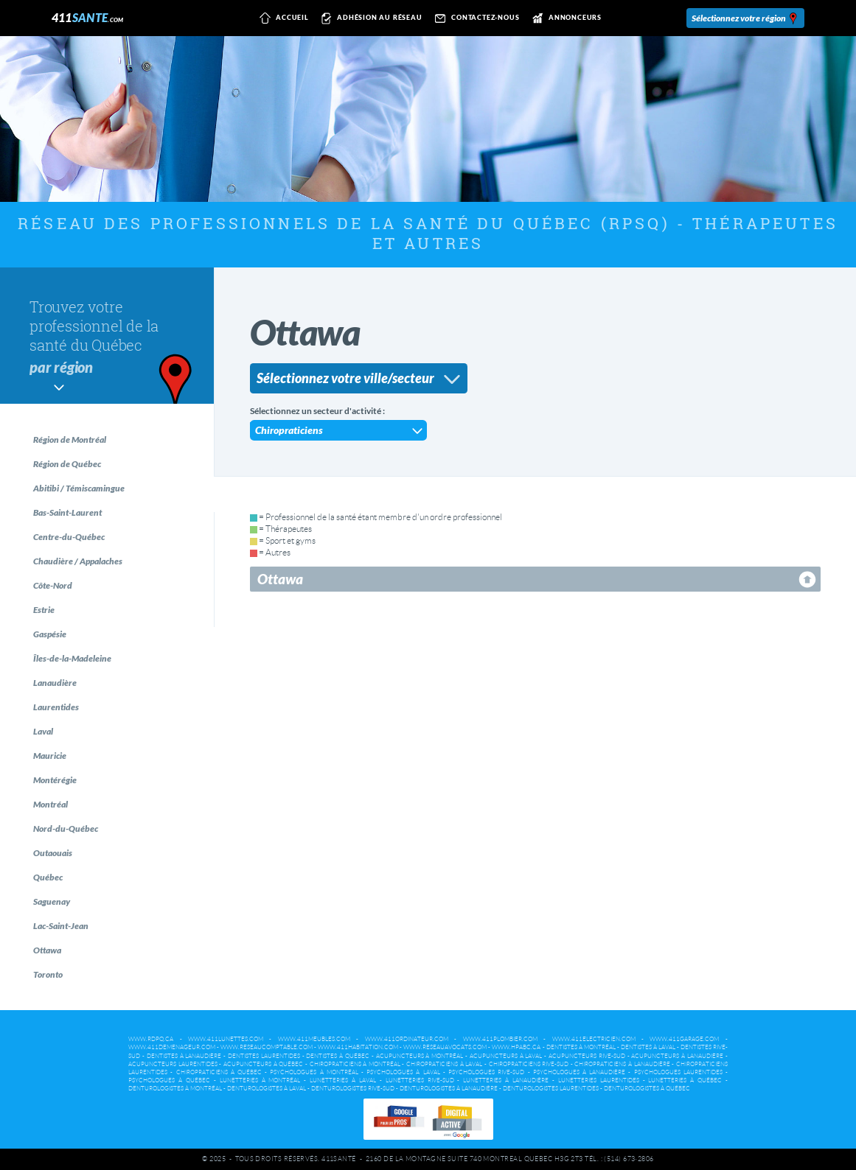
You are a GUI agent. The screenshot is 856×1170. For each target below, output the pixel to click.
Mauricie (49, 755)
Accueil (282, 18)
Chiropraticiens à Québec (219, 1072)
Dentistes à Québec (337, 1056)
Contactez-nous (475, 18)
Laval (43, 731)
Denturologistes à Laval (266, 1088)
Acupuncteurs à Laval (506, 1056)
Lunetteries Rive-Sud (420, 1080)
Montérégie (55, 779)
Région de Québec (67, 463)
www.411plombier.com (500, 1039)
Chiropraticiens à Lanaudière (621, 1064)
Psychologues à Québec (169, 1080)
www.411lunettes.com (225, 1039)
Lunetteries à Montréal (260, 1080)
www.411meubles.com (314, 1039)
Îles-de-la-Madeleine (72, 658)
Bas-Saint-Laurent (67, 512)
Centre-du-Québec (69, 536)
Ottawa (47, 950)
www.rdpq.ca (150, 1039)
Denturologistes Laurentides (551, 1088)
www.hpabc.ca (516, 1047)
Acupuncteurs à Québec (263, 1064)
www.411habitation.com (358, 1047)
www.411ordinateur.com (406, 1039)
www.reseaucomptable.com (266, 1047)
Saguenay (51, 901)
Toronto (48, 974)
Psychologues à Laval (402, 1072)
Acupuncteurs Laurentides (173, 1064)
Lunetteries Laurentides (598, 1080)
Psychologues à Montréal (314, 1072)
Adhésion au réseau (369, 18)
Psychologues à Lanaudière (579, 1072)
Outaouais (52, 852)
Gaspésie (49, 634)
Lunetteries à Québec (685, 1080)
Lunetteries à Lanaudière (506, 1080)
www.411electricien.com (594, 1039)
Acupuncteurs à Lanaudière (677, 1056)
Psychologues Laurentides (678, 1072)
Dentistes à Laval (648, 1047)
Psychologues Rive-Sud (486, 1072)
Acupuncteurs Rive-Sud (587, 1056)
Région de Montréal (69, 439)
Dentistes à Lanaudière (184, 1056)
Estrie (44, 609)
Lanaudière (55, 682)
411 (88, 17)
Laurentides (56, 706)
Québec (48, 877)
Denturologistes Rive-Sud (352, 1088)
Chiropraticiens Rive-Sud (529, 1064)
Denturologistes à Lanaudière (449, 1088)
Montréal (50, 804)
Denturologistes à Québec (647, 1088)
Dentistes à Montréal (581, 1047)
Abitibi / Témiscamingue (79, 488)
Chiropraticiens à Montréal (355, 1064)
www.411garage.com (684, 1039)
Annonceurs (564, 18)
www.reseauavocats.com (445, 1047)
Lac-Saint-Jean (60, 925)
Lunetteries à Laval (343, 1080)
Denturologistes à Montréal (175, 1088)
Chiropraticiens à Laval (444, 1064)
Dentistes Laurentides (264, 1056)
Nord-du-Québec (65, 828)
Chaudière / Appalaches (77, 561)
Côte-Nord (52, 585)
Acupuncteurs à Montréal (420, 1056)
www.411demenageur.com (171, 1047)
